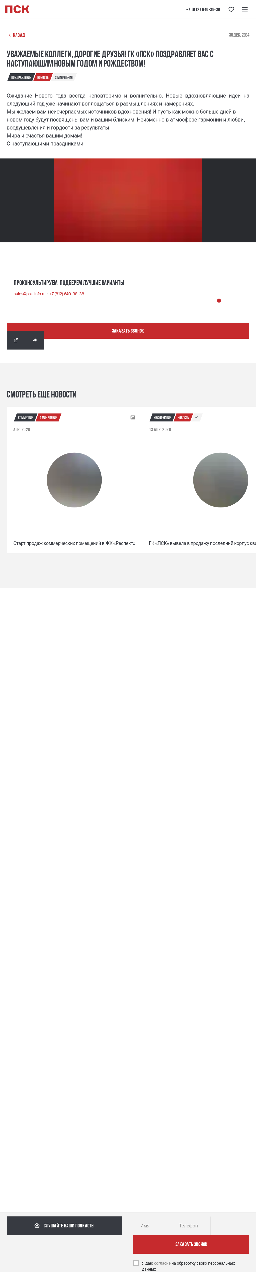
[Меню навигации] (245, 9)
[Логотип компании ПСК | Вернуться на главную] (17, 9)
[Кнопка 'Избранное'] (231, 9)
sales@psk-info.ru (30, 294)
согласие (162, 1263)
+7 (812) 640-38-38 (203, 9)
